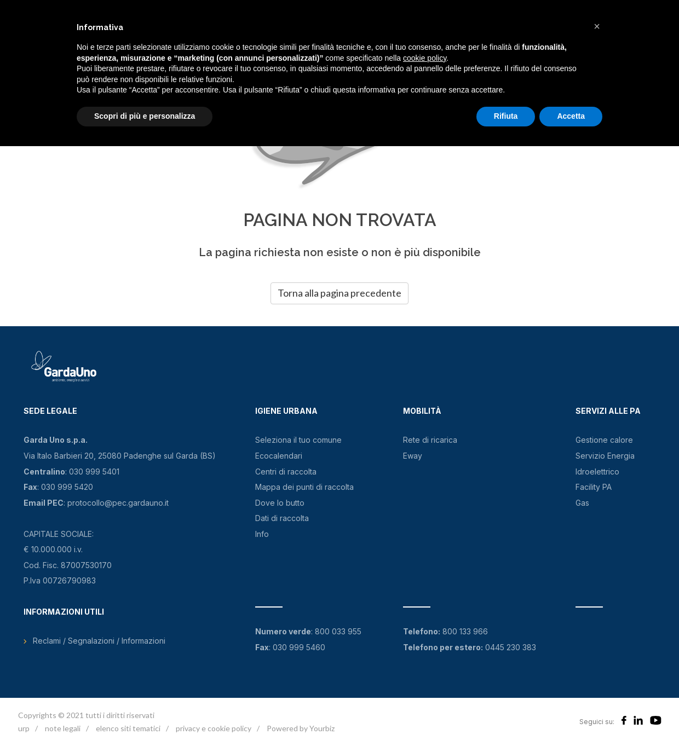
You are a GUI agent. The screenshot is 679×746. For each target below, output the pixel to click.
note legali (62, 728)
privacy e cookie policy (213, 728)
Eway (412, 455)
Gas (582, 502)
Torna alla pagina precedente (339, 293)
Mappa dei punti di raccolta (304, 486)
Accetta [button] (571, 116)
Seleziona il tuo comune (298, 439)
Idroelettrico (597, 471)
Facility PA (594, 486)
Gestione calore (604, 439)
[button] (597, 26)
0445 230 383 (510, 647)
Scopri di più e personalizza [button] (144, 116)
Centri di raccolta (286, 471)
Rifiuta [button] (506, 116)
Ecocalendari (278, 455)
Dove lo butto (279, 502)
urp (24, 728)
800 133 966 (465, 631)
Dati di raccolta (282, 518)
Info (262, 534)
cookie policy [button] (424, 58)
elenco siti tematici (128, 728)
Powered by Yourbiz (301, 728)
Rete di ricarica (430, 439)
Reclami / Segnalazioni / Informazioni (99, 640)
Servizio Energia (605, 455)
